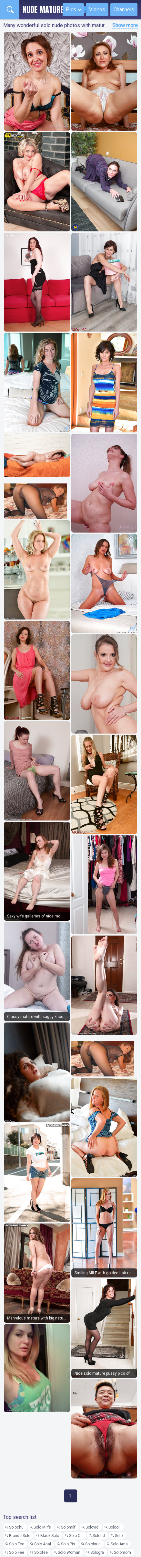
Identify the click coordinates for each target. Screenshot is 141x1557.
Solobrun (93, 1544)
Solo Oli (76, 1535)
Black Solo (49, 1535)
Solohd (99, 1535)
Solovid (92, 1527)
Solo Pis (68, 1544)
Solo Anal (42, 1544)
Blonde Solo (19, 1535)
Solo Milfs (42, 1527)
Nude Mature (55, 10)
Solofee (41, 1552)
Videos (97, 9)
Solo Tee (16, 1544)
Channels (124, 9)
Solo (119, 1535)
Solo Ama (119, 1544)
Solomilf (68, 1527)
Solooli (114, 1527)
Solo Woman (69, 1552)
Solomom (122, 1552)
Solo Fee (16, 1552)
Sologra (97, 1552)
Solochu (16, 1527)
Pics (71, 9)
